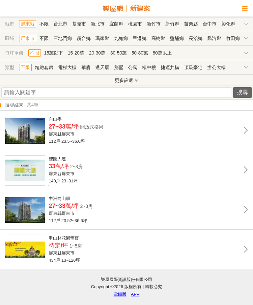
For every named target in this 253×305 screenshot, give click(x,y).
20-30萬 (97, 53)
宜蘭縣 (116, 23)
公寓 (132, 67)
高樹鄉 (158, 38)
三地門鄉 (62, 38)
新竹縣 (172, 23)
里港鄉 (140, 38)
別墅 (118, 67)
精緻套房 (44, 67)
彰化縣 (228, 23)
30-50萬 (118, 53)
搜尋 (242, 92)
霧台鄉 (84, 38)
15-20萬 (76, 53)
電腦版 (120, 294)
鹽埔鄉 (177, 38)
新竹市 (153, 23)
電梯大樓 (67, 67)
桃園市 (135, 23)
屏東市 (28, 38)
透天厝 (102, 67)
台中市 (209, 23)
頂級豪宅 (193, 67)
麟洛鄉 (214, 38)
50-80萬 (139, 53)
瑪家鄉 (102, 38)
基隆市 (79, 23)
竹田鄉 (233, 38)
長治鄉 (196, 38)
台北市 (60, 23)
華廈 (86, 67)
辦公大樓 (216, 67)
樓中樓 (149, 67)
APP (135, 294)
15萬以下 (53, 53)
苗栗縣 (191, 23)
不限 (44, 23)
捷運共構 (170, 67)
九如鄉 (121, 38)
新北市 (98, 23)
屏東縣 (28, 23)
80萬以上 (162, 53)
